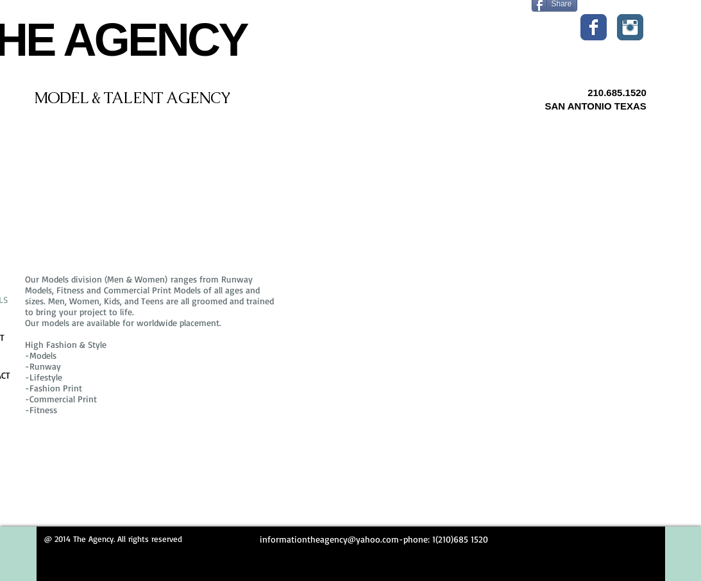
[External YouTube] (485, 348)
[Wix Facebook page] (593, 27)
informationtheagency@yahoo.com (329, 539)
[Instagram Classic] (630, 27)
